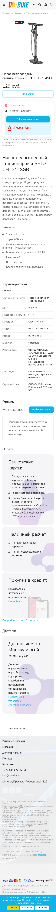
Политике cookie (32, 902)
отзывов (42, 854)
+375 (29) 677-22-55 (14, 770)
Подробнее (15, 601)
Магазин (7, 747)
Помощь (7, 758)
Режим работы (9, 819)
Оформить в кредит (28, 119)
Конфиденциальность (14, 892)
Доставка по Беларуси (14, 885)
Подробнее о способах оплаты (20, 620)
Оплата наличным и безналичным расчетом (25, 887)
